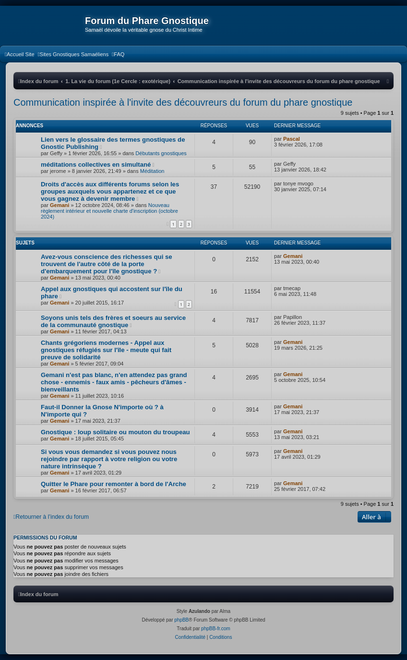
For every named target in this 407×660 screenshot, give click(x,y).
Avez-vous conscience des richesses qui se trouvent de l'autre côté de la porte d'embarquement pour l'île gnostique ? (106, 264)
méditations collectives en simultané (96, 164)
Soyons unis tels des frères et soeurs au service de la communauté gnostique (113, 321)
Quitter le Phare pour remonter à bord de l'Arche (113, 484)
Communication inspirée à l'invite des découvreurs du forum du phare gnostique (182, 102)
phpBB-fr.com (215, 628)
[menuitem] (20, 54)
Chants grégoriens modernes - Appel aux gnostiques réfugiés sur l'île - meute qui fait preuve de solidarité (106, 350)
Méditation (152, 171)
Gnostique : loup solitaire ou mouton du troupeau (115, 432)
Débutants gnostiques (160, 153)
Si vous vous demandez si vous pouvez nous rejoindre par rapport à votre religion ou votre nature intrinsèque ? (109, 459)
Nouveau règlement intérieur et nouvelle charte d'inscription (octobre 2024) (109, 211)
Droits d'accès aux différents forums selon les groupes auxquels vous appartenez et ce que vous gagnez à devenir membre (110, 191)
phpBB (181, 620)
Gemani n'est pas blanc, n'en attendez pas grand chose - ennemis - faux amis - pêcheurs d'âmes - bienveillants (114, 382)
